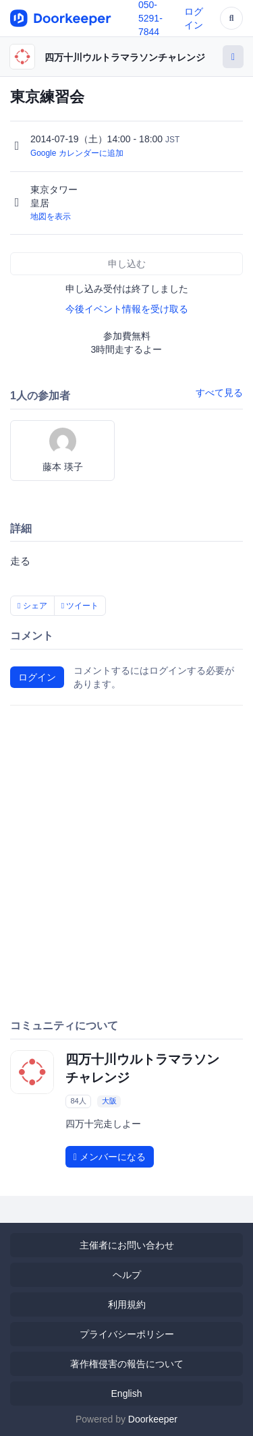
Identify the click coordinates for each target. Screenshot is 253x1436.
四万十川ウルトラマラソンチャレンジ (125, 57)
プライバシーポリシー (127, 1334)
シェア (32, 605)
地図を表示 (50, 216)
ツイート (80, 605)
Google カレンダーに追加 (76, 153)
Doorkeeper (152, 1419)
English (126, 1393)
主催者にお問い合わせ (127, 1245)
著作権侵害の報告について (127, 1363)
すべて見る (219, 392)
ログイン (37, 677)
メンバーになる (110, 1156)
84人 (78, 1101)
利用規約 (127, 1304)
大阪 (109, 1101)
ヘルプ (127, 1274)
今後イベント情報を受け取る (126, 309)
